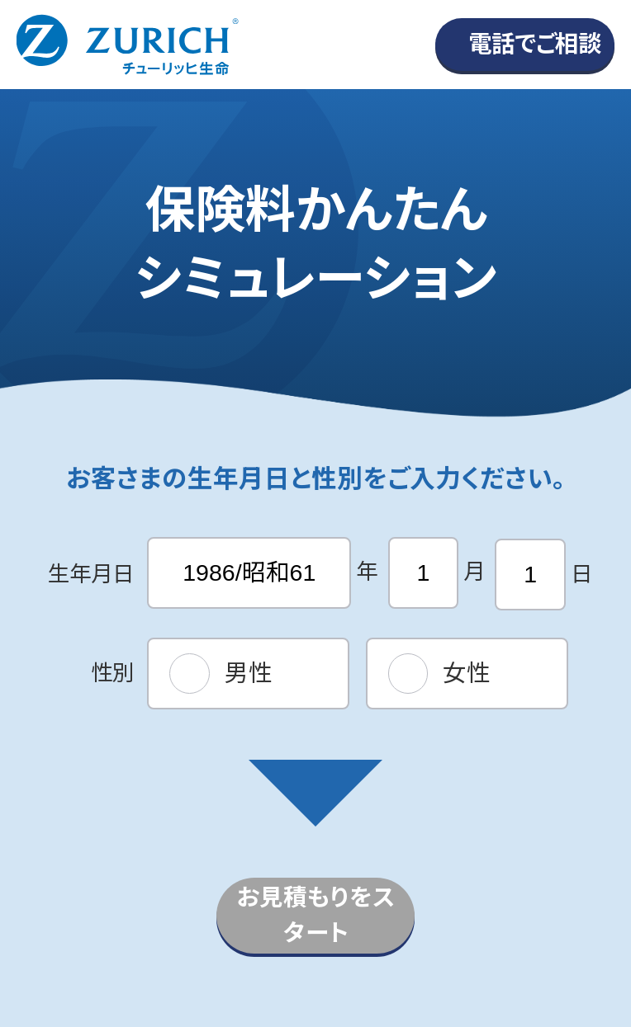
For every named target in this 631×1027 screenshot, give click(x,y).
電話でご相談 (534, 44)
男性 (249, 673)
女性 (467, 673)
